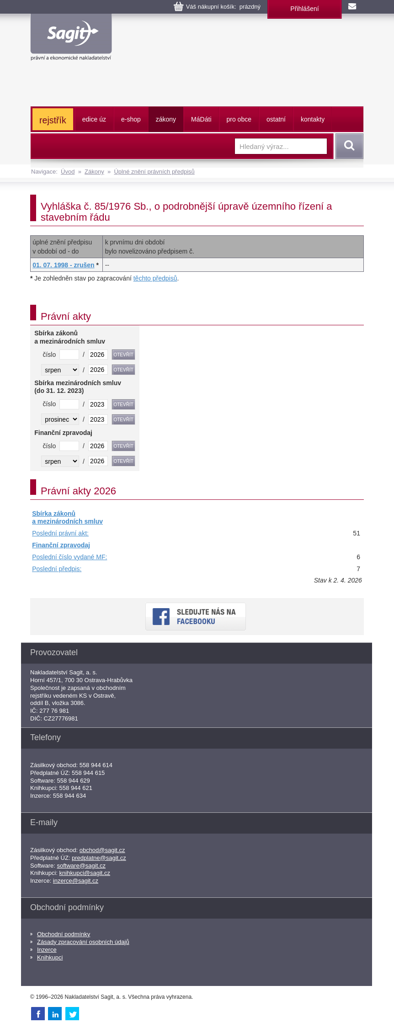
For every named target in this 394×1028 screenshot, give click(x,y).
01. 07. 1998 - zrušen (63, 265)
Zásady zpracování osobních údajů (83, 941)
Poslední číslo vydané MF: (69, 557)
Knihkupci (50, 957)
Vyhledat (347, 146)
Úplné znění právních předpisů (154, 171)
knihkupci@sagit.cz (84, 872)
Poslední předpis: (56, 568)
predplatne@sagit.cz (99, 857)
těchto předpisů (155, 278)
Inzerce (47, 949)
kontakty (313, 119)
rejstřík (52, 120)
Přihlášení (304, 8)
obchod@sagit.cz (102, 850)
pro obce (239, 119)
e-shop (131, 119)
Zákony (94, 171)
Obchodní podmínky (63, 934)
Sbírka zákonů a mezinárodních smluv (67, 517)
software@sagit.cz (81, 865)
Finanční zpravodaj (61, 545)
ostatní (276, 119)
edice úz (94, 119)
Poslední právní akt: (60, 533)
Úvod (68, 171)
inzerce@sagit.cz (75, 880)
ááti (201, 119)
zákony (166, 119)
